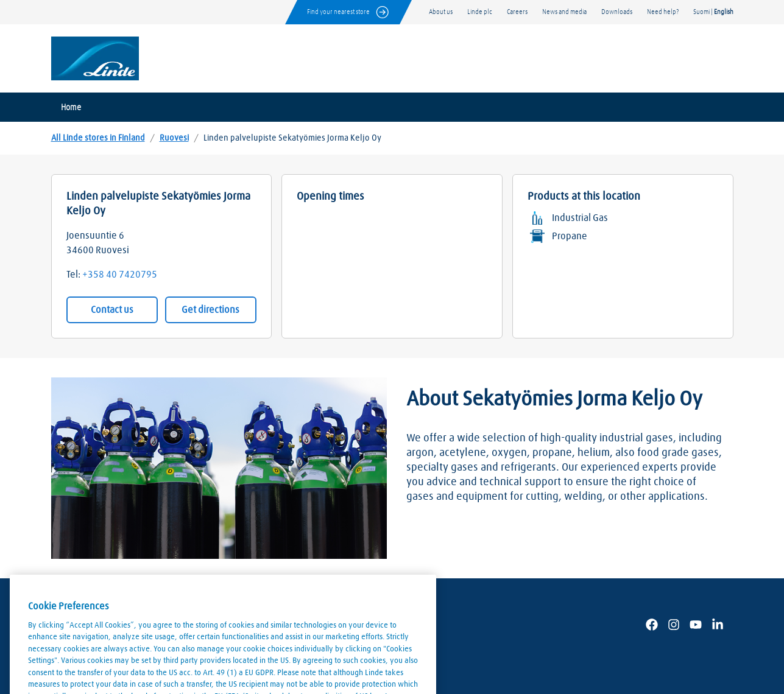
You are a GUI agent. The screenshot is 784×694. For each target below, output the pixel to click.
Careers (517, 12)
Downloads (616, 12)
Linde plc (479, 12)
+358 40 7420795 (119, 274)
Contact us (112, 310)
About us (441, 12)
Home (71, 107)
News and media (564, 12)
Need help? (663, 12)
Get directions (210, 310)
